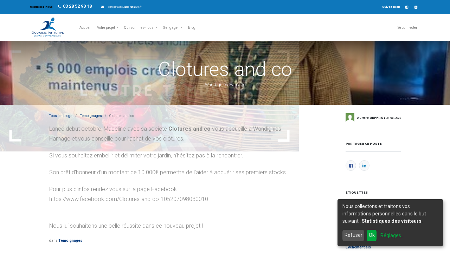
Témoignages (91, 116)
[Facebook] (351, 165)
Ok (372, 235)
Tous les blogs (60, 116)
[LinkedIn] (364, 165)
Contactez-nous (41, 6)
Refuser (353, 235)
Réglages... (392, 235)
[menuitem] (85, 27)
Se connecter (407, 28)
